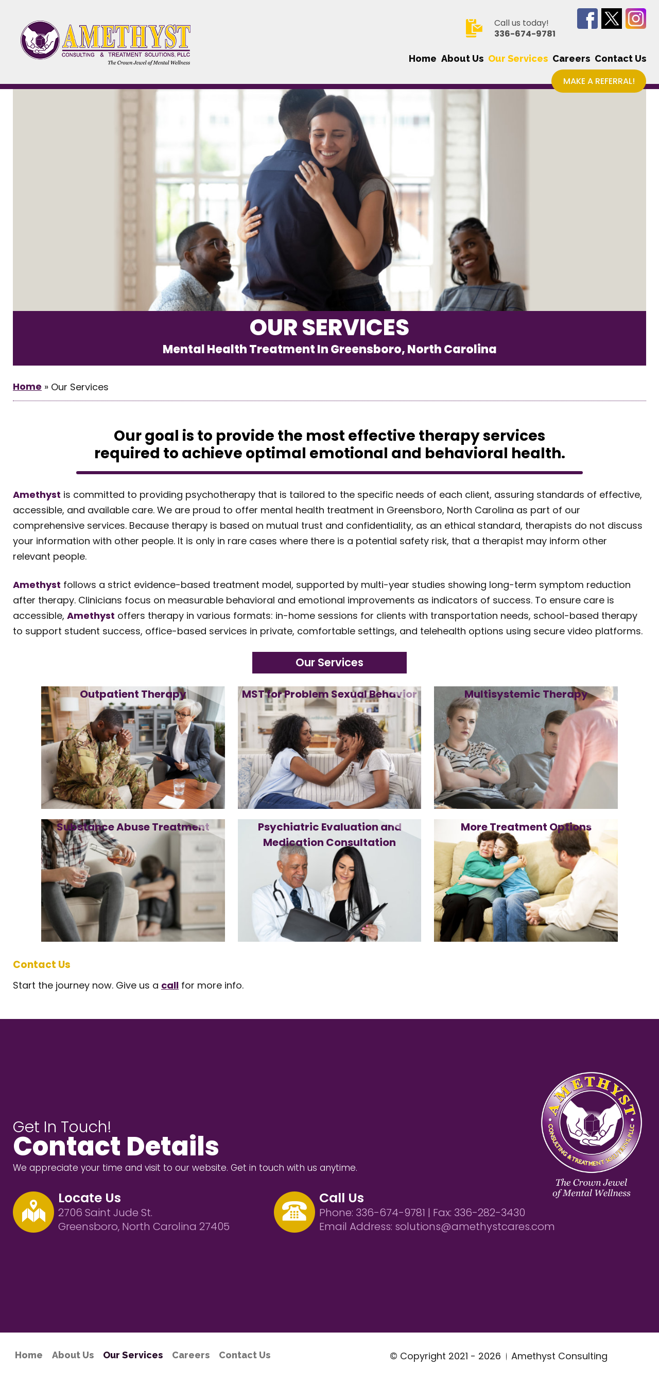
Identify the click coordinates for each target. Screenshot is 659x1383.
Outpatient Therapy (133, 694)
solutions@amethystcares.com (475, 1226)
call (170, 985)
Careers (571, 58)
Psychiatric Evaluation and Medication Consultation (330, 835)
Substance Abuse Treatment (133, 827)
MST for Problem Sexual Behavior (329, 694)
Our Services (518, 58)
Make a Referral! (599, 81)
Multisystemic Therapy (526, 694)
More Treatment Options (526, 827)
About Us (462, 58)
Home (423, 58)
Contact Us (620, 58)
